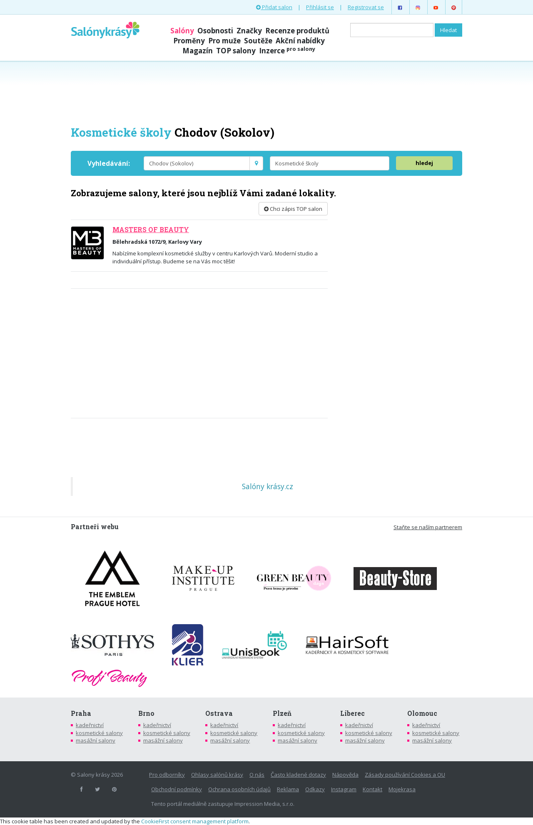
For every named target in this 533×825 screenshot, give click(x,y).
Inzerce (287, 50)
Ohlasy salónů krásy (217, 774)
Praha (81, 713)
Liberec (352, 713)
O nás (256, 774)
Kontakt (372, 789)
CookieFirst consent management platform (195, 821)
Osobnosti (215, 30)
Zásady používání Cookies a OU (405, 774)
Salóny (182, 30)
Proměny (189, 40)
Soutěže (258, 40)
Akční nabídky (300, 40)
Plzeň (282, 713)
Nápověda (345, 774)
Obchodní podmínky (176, 789)
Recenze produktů (297, 30)
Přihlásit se (320, 7)
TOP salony (236, 50)
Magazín (197, 50)
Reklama (288, 789)
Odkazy (315, 789)
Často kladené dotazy (298, 774)
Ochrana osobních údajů (239, 789)
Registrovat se (366, 7)
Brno (146, 713)
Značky (249, 30)
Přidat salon (274, 7)
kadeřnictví (90, 725)
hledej (424, 163)
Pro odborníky (167, 774)
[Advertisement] (266, 92)
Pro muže (224, 40)
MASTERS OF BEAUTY (150, 229)
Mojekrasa (402, 789)
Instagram (343, 789)
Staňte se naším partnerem (428, 527)
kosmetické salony (99, 733)
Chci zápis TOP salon (293, 208)
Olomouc (422, 713)
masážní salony (95, 740)
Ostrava (219, 713)
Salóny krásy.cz (267, 486)
